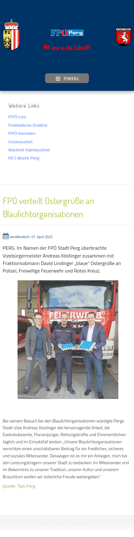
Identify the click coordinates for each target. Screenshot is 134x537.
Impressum (77, 523)
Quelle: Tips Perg (19, 486)
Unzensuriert (20, 141)
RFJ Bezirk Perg (23, 157)
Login (44, 523)
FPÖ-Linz (17, 116)
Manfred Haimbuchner (29, 149)
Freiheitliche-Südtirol (27, 124)
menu (67, 78)
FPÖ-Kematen (22, 133)
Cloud (59, 523)
